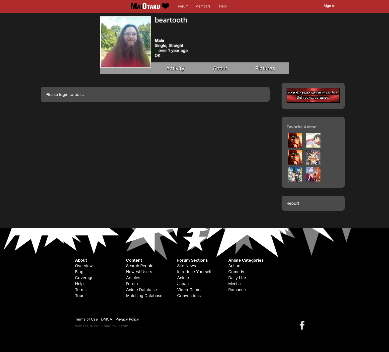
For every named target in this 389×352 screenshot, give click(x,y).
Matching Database (144, 295)
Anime (183, 277)
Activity (175, 68)
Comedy (236, 271)
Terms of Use (86, 319)
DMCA (106, 319)
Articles (133, 277)
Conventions (189, 295)
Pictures (265, 68)
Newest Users (139, 271)
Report (293, 203)
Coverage (84, 277)
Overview (84, 265)
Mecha (234, 283)
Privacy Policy (127, 319)
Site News (186, 265)
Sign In (329, 6)
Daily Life (237, 277)
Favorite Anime (301, 126)
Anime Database (141, 289)
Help (223, 6)
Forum (183, 6)
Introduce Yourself (194, 271)
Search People (139, 265)
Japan (183, 283)
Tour (79, 295)
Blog (79, 271)
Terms (80, 289)
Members (203, 6)
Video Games (189, 289)
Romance (237, 289)
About (220, 68)
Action (234, 265)
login (63, 94)
